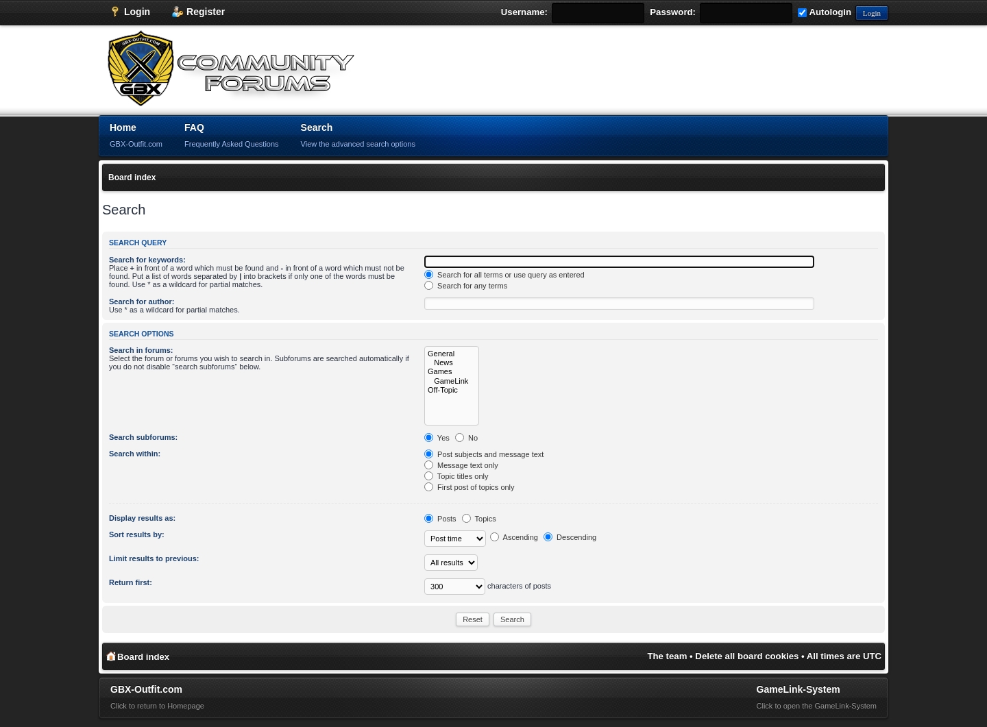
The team (667, 656)
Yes (437, 438)
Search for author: (141, 301)
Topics (479, 519)
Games (452, 371)
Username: (524, 12)
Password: (673, 12)
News (452, 362)
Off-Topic (452, 390)
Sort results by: (136, 534)
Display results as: (142, 518)
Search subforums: (143, 437)
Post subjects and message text (484, 454)
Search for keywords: (147, 260)
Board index (132, 177)
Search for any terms (465, 286)
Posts (440, 519)
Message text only (461, 465)
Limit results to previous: (154, 558)
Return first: (130, 582)
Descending (570, 537)
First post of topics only (469, 487)
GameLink (452, 381)
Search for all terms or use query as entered (504, 275)
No (466, 438)
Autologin (824, 12)
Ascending (514, 537)
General (452, 353)
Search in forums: (141, 350)
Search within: (134, 453)
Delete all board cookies (747, 656)
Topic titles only (456, 476)
